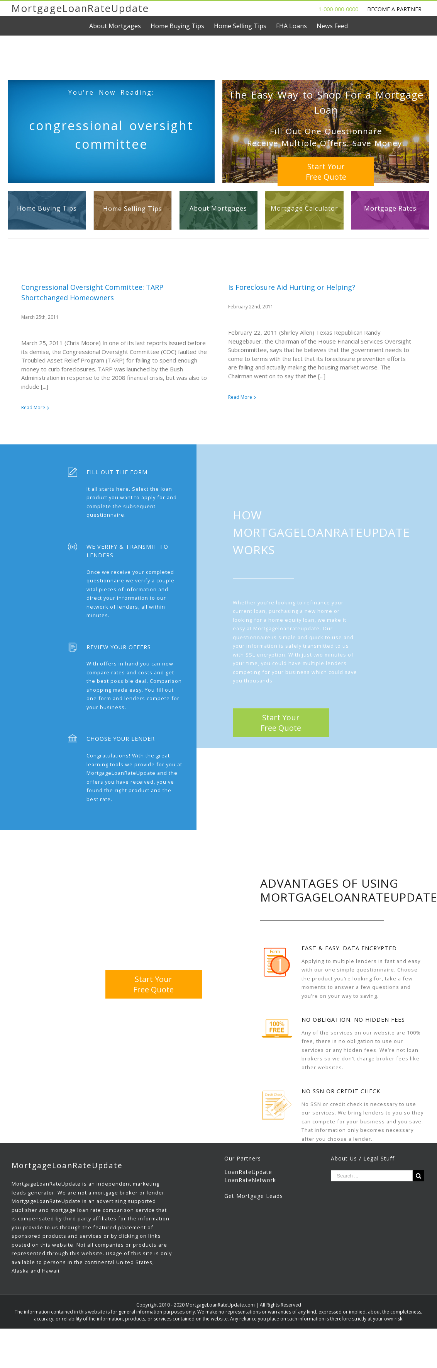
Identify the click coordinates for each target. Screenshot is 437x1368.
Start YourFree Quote (326, 171)
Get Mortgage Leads (253, 1215)
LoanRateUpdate (248, 1191)
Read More (33, 407)
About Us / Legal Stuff (363, 1177)
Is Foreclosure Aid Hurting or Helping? (273, 287)
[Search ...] (372, 1195)
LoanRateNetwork (250, 1199)
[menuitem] (120, 26)
